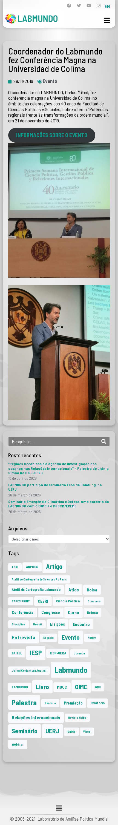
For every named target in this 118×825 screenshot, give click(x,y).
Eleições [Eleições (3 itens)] (57, 624)
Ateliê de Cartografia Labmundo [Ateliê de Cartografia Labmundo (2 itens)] (36, 589)
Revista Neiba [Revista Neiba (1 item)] (77, 717)
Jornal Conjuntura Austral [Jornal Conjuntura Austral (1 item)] (29, 670)
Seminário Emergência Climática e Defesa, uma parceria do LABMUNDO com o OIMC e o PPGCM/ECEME (58, 503)
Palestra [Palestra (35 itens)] (24, 702)
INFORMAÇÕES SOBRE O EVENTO (51, 135)
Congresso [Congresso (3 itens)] (50, 612)
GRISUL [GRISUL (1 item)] (17, 653)
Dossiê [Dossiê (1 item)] (37, 624)
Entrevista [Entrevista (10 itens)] (23, 637)
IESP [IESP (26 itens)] (36, 653)
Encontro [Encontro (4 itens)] (81, 624)
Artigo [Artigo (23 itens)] (54, 566)
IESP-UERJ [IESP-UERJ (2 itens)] (58, 653)
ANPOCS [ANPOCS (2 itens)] (32, 567)
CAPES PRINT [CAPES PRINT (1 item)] (21, 601)
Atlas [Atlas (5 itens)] (73, 589)
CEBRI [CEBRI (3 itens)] (43, 601)
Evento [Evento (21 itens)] (71, 637)
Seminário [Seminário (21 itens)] (25, 731)
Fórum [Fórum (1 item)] (92, 637)
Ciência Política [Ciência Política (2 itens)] (68, 601)
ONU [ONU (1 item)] (98, 687)
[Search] (104, 441)
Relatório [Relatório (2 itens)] (98, 703)
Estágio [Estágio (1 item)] (48, 637)
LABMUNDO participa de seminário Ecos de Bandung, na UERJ (55, 486)
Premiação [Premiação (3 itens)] (73, 703)
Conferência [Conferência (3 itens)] (22, 612)
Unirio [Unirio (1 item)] (71, 731)
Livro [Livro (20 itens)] (42, 687)
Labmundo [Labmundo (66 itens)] (71, 669)
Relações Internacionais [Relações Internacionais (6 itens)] (36, 717)
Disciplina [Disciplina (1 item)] (18, 624)
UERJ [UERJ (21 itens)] (52, 731)
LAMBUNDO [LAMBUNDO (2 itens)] (20, 687)
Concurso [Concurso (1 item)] (94, 601)
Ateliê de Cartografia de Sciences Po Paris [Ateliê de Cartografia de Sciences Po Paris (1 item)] (39, 579)
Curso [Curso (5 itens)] (73, 612)
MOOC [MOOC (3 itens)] (62, 687)
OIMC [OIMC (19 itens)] (81, 687)
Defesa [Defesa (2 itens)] (92, 612)
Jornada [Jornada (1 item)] (79, 653)
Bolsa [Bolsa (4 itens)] (92, 589)
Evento (50, 81)
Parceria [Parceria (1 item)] (50, 703)
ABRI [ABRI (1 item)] (15, 567)
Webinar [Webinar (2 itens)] (18, 744)
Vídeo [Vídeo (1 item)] (86, 731)
